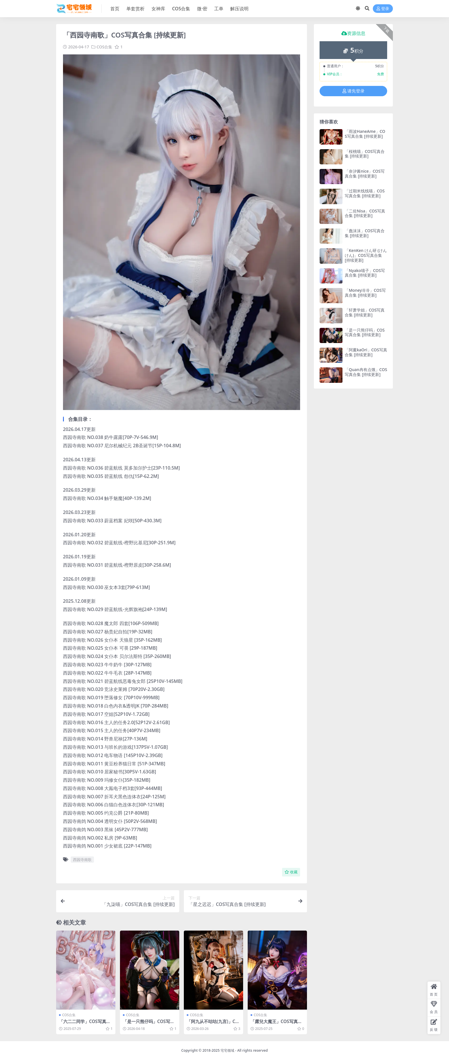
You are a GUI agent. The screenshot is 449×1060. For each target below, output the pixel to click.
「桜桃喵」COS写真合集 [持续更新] (365, 154)
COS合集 (104, 47)
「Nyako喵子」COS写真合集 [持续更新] (365, 273)
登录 (383, 9)
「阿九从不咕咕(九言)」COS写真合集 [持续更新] (213, 1023)
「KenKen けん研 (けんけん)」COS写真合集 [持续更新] (366, 255)
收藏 (291, 872)
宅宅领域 (227, 1050)
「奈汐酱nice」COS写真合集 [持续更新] (365, 173)
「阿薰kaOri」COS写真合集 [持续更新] (366, 352)
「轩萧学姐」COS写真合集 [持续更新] (365, 312)
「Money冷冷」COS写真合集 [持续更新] (365, 292)
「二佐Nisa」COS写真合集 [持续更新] (365, 213)
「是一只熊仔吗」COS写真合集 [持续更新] (148, 1023)
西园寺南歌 (82, 859)
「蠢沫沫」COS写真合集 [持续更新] (365, 233)
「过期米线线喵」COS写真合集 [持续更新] (365, 193)
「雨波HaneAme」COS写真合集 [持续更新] (365, 134)
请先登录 (353, 91)
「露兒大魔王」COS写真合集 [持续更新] (276, 1023)
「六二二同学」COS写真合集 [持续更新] (85, 1023)
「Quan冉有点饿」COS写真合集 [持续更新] (366, 372)
